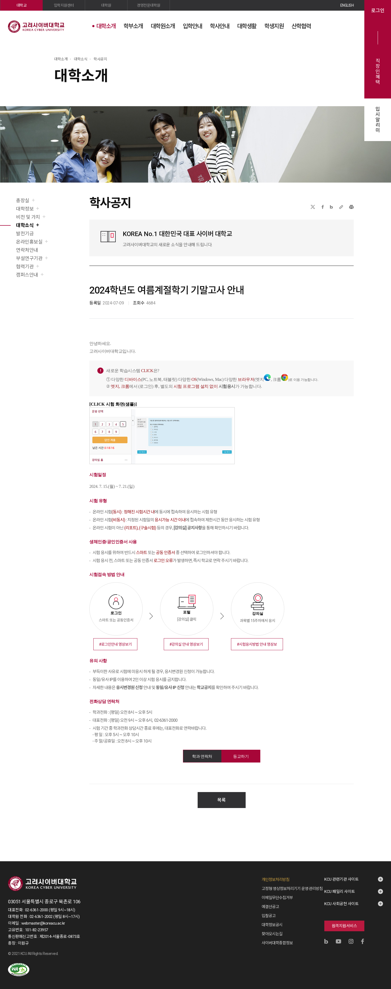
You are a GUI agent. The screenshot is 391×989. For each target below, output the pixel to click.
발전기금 (25, 233)
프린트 (351, 207)
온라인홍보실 (29, 242)
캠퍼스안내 (27, 275)
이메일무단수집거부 (277, 892)
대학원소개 (163, 26)
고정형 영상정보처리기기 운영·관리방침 (292, 883)
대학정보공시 (272, 919)
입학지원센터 (64, 5)
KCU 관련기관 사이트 (341, 874)
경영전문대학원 (148, 5)
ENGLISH (347, 5)
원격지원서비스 (344, 920)
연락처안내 (27, 250)
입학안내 (192, 26)
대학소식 (25, 225)
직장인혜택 (378, 71)
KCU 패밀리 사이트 (339, 886)
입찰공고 (269, 910)
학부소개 (133, 26)
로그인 (378, 10)
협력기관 (25, 266)
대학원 (106, 5)
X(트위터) (312, 207)
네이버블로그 (331, 207)
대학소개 (105, 26)
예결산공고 (270, 901)
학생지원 (274, 26)
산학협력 (301, 26)
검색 (336, 26)
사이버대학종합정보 (277, 937)
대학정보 (25, 209)
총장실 (22, 200)
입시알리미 (378, 119)
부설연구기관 (29, 258)
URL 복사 (341, 207)
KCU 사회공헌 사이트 (341, 898)
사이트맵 (350, 26)
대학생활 (246, 26)
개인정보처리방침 (275, 874)
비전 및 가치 (28, 217)
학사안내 (219, 26)
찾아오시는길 (272, 928)
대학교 (22, 5)
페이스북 (323, 207)
